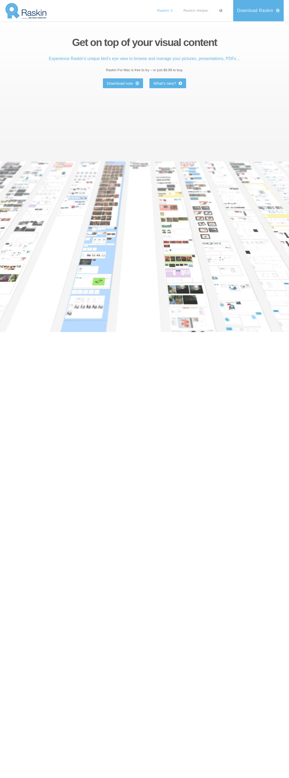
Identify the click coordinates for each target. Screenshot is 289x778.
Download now (123, 83)
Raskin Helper (196, 10)
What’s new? (167, 83)
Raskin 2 (165, 10)
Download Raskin (258, 10)
